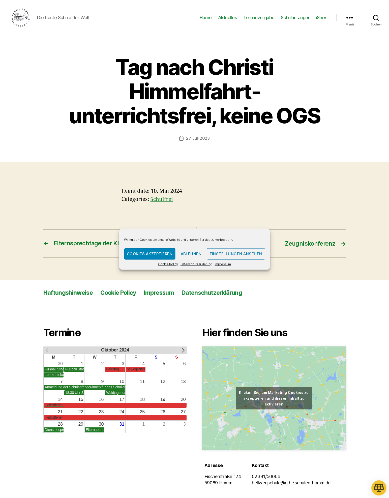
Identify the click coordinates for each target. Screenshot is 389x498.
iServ (321, 18)
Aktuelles (227, 18)
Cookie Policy (168, 264)
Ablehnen (191, 253)
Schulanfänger (295, 18)
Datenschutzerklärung (196, 264)
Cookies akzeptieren (150, 253)
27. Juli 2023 (198, 139)
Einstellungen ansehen (236, 253)
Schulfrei (162, 200)
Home (206, 18)
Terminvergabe (259, 18)
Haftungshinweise (69, 294)
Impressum (223, 264)
